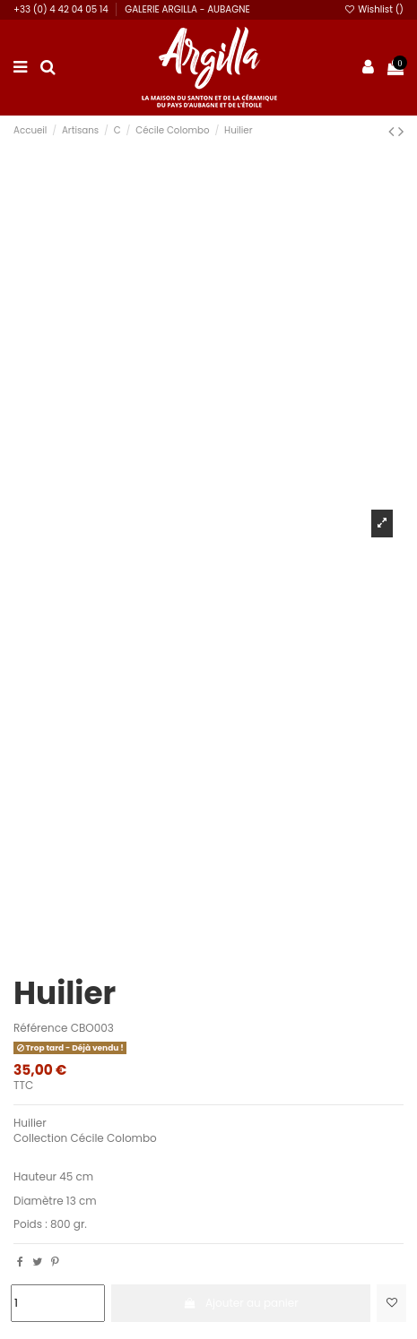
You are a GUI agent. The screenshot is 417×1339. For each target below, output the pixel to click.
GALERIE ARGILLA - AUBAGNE (187, 9)
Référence (40, 1028)
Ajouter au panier (240, 1302)
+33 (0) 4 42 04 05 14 (61, 9)
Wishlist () (373, 9)
